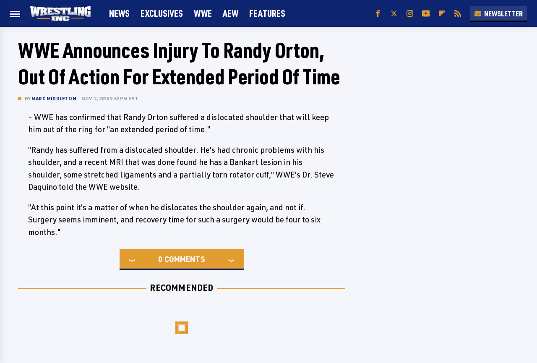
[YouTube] (426, 13)
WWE (203, 13)
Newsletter (498, 13)
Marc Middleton (53, 98)
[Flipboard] (442, 13)
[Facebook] (378, 13)
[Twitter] (394, 13)
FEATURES (267, 13)
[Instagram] (410, 13)
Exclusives (162, 13)
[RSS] (457, 13)
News (119, 13)
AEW (230, 13)
